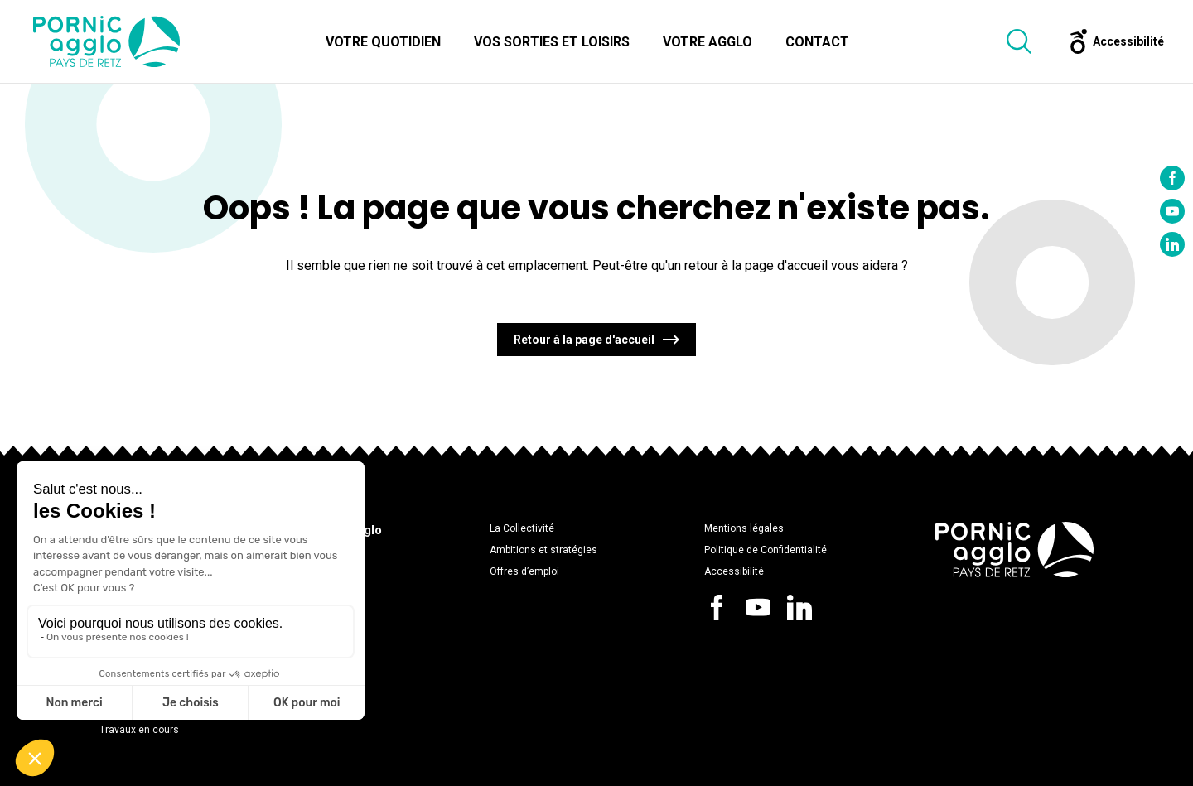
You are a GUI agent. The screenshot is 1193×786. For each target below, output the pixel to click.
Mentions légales (744, 528)
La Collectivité (522, 528)
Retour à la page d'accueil (584, 339)
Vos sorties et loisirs (552, 42)
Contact (817, 42)
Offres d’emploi (524, 571)
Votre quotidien (383, 42)
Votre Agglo (707, 42)
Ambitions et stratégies (543, 550)
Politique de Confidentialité (765, 550)
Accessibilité (734, 571)
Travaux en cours (139, 729)
